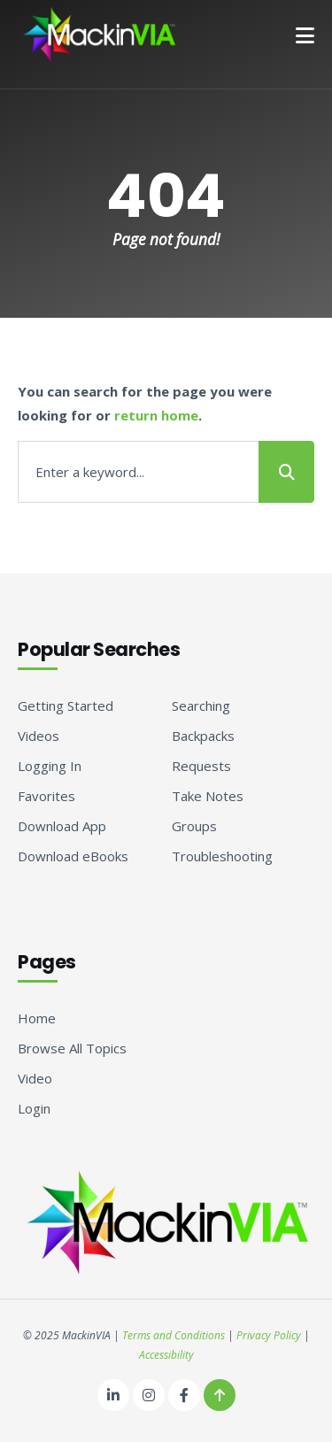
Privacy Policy (268, 1335)
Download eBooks (73, 856)
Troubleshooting (222, 856)
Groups (194, 826)
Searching (201, 705)
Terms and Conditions (173, 1335)
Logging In (49, 766)
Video (35, 1078)
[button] (305, 35)
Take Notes (207, 796)
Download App (62, 826)
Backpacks (203, 735)
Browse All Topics (72, 1048)
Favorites (46, 796)
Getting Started (65, 705)
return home (156, 415)
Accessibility (166, 1354)
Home (37, 1018)
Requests (201, 766)
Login (34, 1108)
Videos (38, 735)
